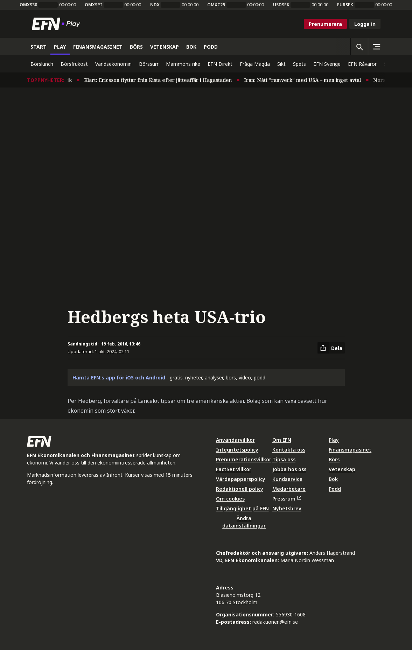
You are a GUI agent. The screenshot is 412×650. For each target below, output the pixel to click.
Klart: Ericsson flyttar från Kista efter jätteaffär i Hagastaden (165, 80)
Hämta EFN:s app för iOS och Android (118, 377)
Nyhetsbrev (286, 508)
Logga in (365, 24)
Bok (333, 479)
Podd (335, 488)
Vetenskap (342, 469)
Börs (334, 459)
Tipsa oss (283, 459)
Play (334, 439)
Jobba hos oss (289, 469)
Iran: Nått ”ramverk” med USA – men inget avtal (309, 80)
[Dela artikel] (331, 348)
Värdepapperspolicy (240, 479)
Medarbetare (289, 488)
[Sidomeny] (376, 46)
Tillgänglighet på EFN (242, 508)
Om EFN (281, 439)
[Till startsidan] (57, 24)
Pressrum (286, 498)
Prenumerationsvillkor (243, 459)
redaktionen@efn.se (275, 621)
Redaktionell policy (239, 488)
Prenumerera (325, 24)
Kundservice (287, 479)
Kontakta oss (288, 449)
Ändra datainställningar (244, 522)
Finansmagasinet (350, 449)
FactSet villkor (233, 469)
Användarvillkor (235, 439)
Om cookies (230, 498)
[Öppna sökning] (359, 46)
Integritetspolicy (237, 449)
